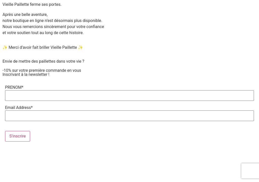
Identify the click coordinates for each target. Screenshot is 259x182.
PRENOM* (14, 87)
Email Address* (19, 108)
